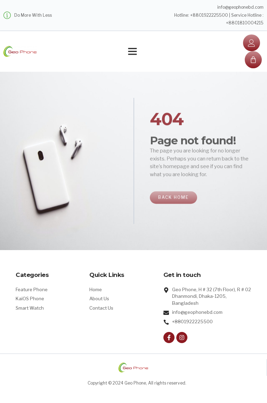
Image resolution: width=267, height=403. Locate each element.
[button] (132, 51)
